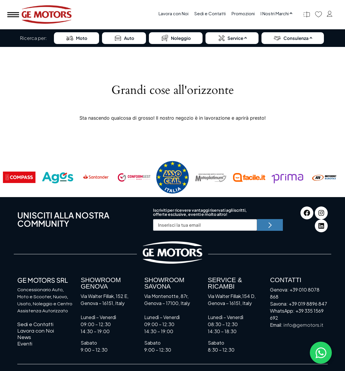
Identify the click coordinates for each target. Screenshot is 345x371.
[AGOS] (57, 177)
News (24, 337)
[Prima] (287, 177)
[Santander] (96, 177)
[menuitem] (276, 13)
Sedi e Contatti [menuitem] (210, 13)
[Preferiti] (318, 15)
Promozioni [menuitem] (243, 13)
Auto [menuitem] (124, 38)
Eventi (24, 344)
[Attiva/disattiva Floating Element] (321, 353)
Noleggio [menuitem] (176, 38)
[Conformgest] (134, 177)
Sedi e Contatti (35, 324)
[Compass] (19, 177)
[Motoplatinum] (211, 177)
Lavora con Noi (35, 331)
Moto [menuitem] (76, 38)
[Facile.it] (249, 177)
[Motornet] (326, 177)
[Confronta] (306, 15)
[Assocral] (172, 177)
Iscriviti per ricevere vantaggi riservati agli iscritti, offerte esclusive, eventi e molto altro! (200, 212)
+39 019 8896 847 (308, 304)
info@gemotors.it (303, 325)
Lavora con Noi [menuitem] (173, 13)
